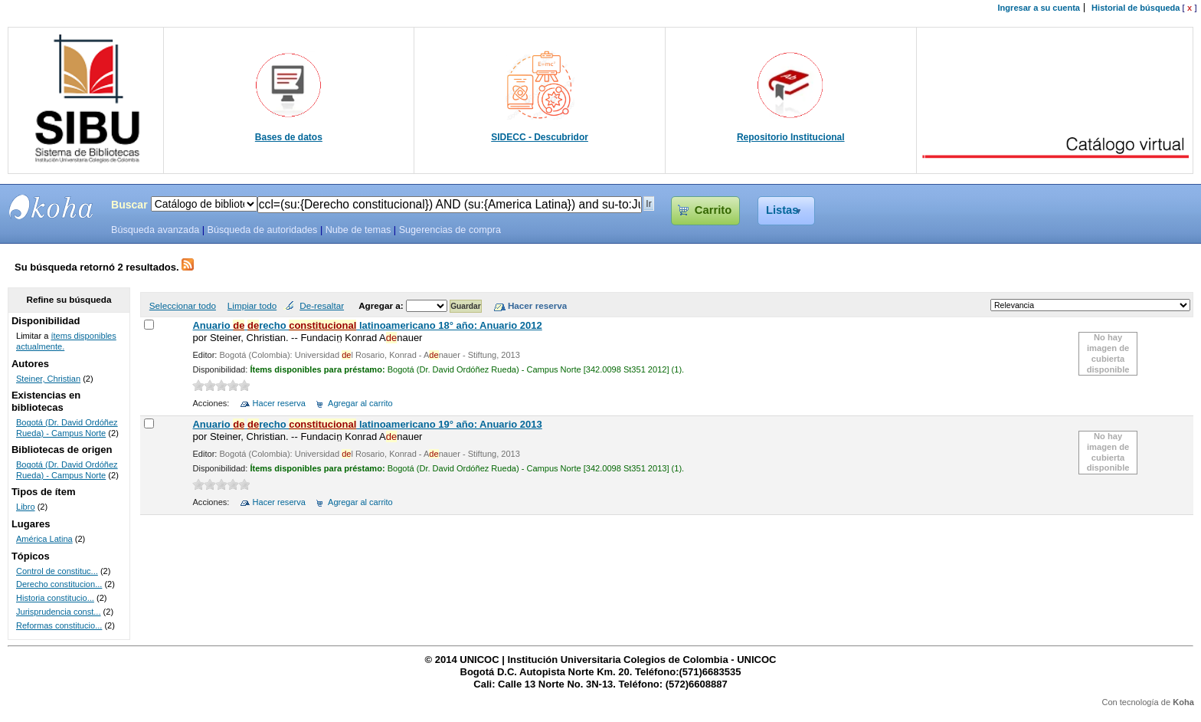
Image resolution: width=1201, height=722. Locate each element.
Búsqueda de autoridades (262, 230)
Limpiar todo (252, 305)
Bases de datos (288, 137)
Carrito (713, 210)
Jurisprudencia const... (58, 611)
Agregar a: (382, 305)
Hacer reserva (279, 403)
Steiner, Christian (48, 378)
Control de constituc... (57, 571)
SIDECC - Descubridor (539, 137)
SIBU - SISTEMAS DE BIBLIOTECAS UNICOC (51, 207)
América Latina (44, 538)
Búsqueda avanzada (155, 230)
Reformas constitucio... (59, 625)
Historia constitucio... (55, 597)
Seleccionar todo (182, 305)
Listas (782, 210)
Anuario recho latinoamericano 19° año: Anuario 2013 (367, 424)
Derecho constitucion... (59, 584)
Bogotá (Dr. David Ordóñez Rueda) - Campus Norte (67, 428)
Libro (25, 506)
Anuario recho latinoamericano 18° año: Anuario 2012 (367, 325)
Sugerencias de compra (450, 230)
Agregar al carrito (360, 403)
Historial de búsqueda (1135, 7)
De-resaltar (321, 305)
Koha (1183, 702)
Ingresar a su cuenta (1039, 7)
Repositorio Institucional (791, 137)
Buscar (129, 205)
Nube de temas (358, 230)
